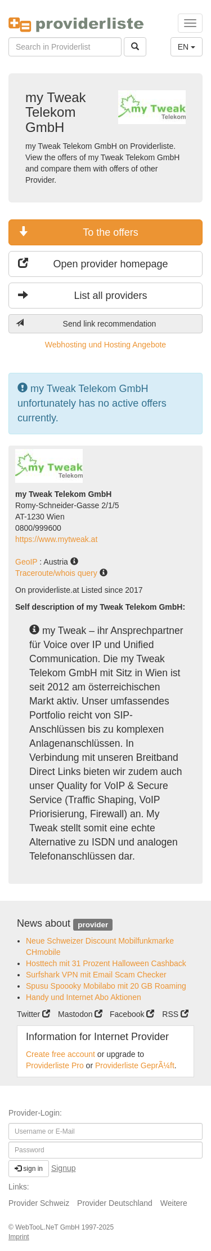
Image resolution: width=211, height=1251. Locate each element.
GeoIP (27, 561)
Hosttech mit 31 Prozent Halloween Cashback (106, 963)
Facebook (132, 1014)
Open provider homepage (93, 264)
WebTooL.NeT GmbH (48, 1227)
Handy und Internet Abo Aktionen (83, 997)
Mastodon (80, 1014)
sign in (29, 1169)
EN (186, 46)
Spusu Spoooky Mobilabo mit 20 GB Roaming (106, 985)
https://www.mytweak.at (56, 539)
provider (93, 924)
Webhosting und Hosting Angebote (105, 344)
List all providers (82, 295)
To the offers (78, 232)
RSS (175, 1014)
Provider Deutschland (114, 1203)
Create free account (60, 1054)
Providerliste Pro (55, 1065)
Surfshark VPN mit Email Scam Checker (96, 974)
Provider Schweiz (38, 1203)
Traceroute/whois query (57, 573)
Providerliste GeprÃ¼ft (134, 1065)
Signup (63, 1168)
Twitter (33, 1014)
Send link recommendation (86, 323)
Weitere (173, 1203)
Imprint (18, 1237)
